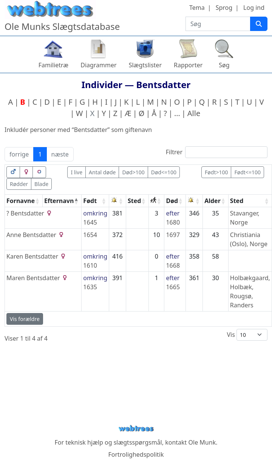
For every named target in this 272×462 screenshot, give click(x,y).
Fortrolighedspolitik (136, 454)
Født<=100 (247, 172)
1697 (173, 235)
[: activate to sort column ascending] (117, 201)
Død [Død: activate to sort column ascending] (172, 201)
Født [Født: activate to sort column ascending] (90, 201)
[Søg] (258, 24)
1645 (90, 222)
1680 (173, 222)
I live (76, 172)
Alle (193, 113)
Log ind (253, 7)
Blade (41, 184)
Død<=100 (163, 172)
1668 (173, 265)
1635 (90, 287)
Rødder (19, 184)
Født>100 (216, 172)
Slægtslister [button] (145, 65)
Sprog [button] (224, 7)
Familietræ (54, 65)
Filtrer (216, 152)
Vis (247, 335)
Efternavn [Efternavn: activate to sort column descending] (59, 201)
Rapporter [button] (188, 65)
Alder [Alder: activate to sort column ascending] (212, 201)
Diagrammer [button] (98, 65)
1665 (173, 287)
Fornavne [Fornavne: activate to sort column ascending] (20, 201)
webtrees (136, 429)
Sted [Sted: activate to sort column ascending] (134, 201)
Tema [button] (197, 7)
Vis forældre (25, 318)
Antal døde (102, 172)
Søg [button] (224, 65)
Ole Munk (202, 442)
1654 (90, 235)
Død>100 (133, 172)
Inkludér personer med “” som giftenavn (78, 130)
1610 (90, 265)
